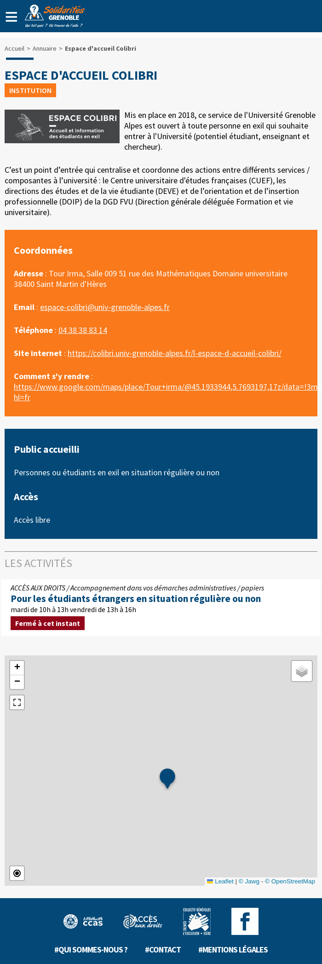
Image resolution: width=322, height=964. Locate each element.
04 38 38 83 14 (82, 330)
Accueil (14, 48)
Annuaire (45, 48)
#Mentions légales (233, 949)
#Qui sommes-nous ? (90, 949)
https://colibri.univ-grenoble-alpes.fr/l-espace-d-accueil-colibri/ (175, 353)
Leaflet (220, 881)
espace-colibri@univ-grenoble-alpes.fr (105, 307)
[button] (167, 779)
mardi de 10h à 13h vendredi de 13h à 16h (161, 607)
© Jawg (249, 881)
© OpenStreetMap (290, 881)
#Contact (163, 949)
